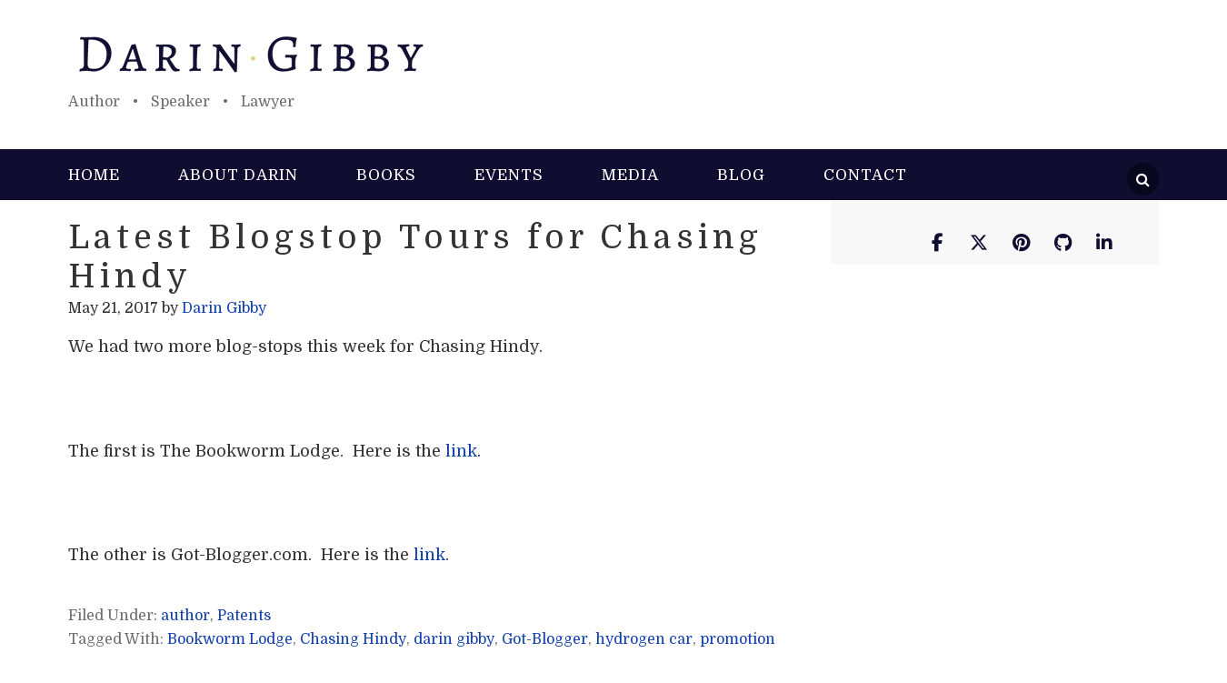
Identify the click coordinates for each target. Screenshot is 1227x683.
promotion (737, 639)
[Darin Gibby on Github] (1062, 243)
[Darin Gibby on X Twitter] (979, 243)
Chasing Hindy (353, 639)
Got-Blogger (545, 639)
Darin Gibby (613, 54)
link (461, 451)
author (185, 616)
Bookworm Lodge (230, 639)
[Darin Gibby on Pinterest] (1021, 243)
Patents (244, 616)
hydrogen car (644, 639)
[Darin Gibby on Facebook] (937, 243)
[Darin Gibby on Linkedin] (1104, 243)
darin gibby (454, 639)
